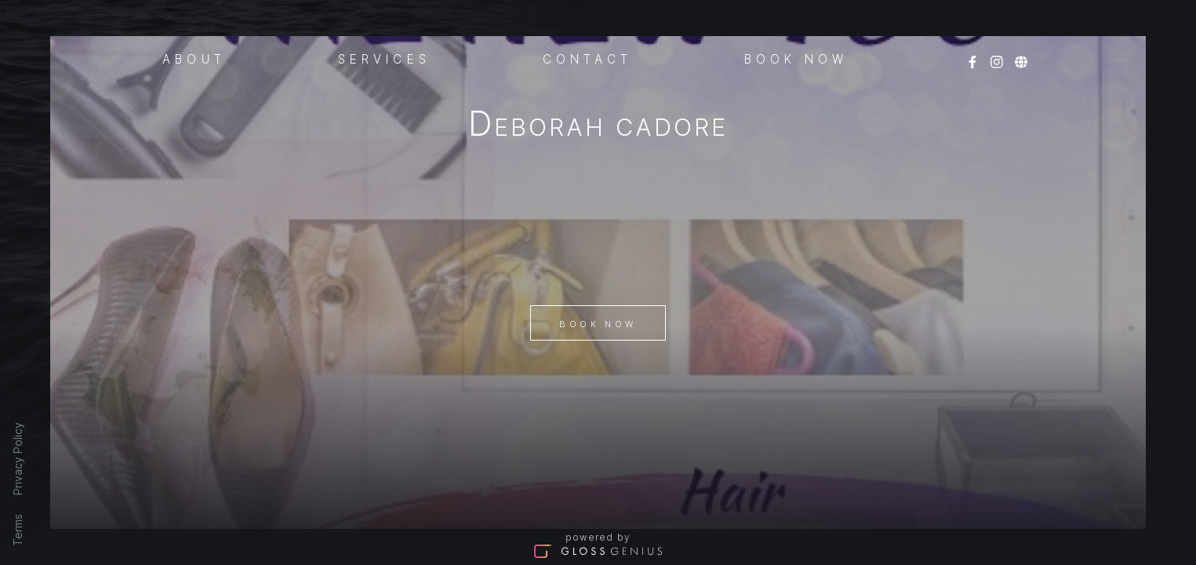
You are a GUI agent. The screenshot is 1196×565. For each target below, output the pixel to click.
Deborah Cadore (598, 126)
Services (384, 58)
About (194, 58)
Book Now (597, 324)
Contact (587, 58)
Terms (17, 530)
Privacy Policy (17, 458)
